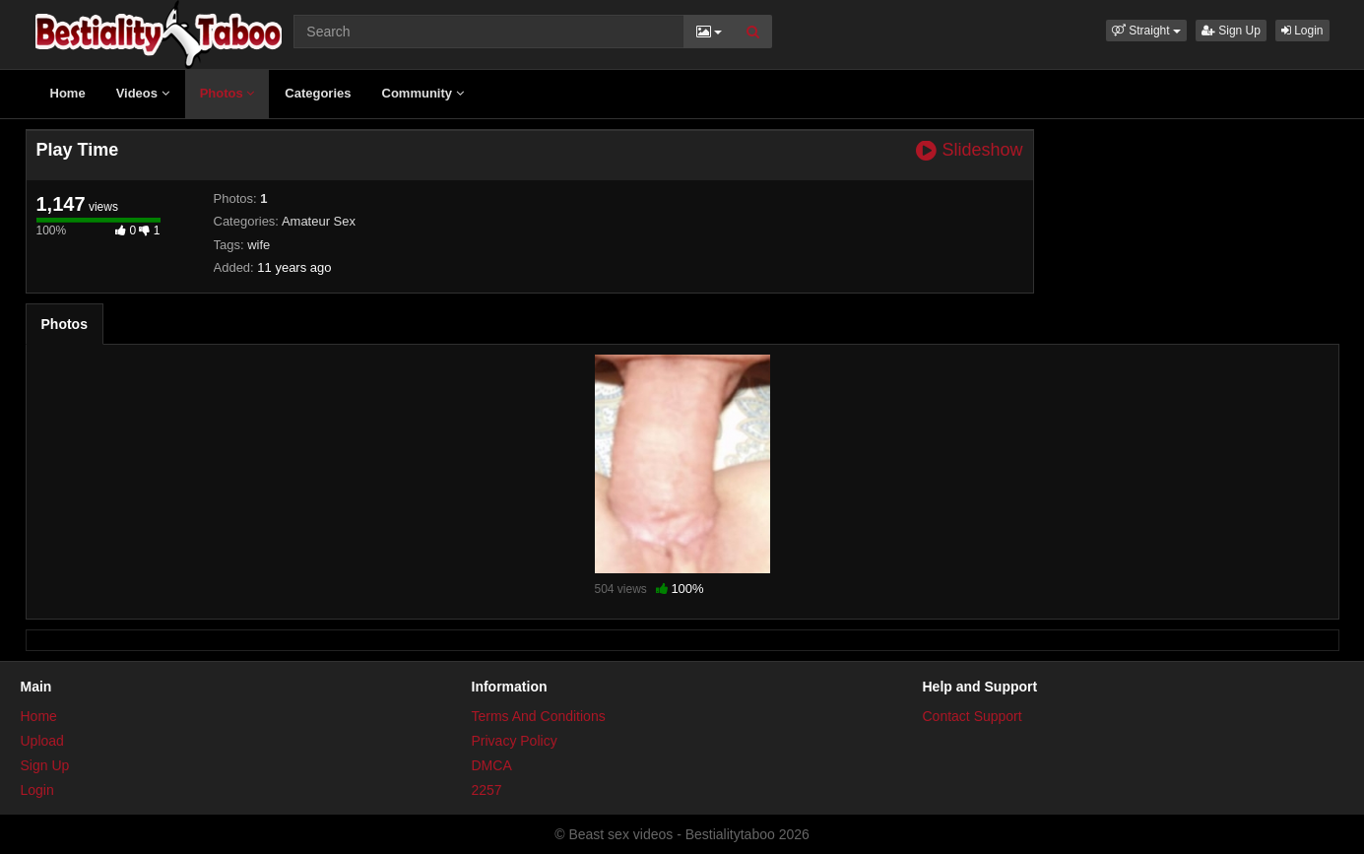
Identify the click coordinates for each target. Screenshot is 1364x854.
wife (258, 244)
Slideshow (969, 150)
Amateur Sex (319, 221)
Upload (42, 741)
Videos (142, 93)
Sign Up (1231, 30)
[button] (1146, 30)
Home (68, 93)
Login (1302, 30)
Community (423, 93)
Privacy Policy (514, 741)
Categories (318, 93)
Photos (227, 93)
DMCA (492, 765)
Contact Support (972, 716)
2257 (487, 790)
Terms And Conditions (539, 716)
